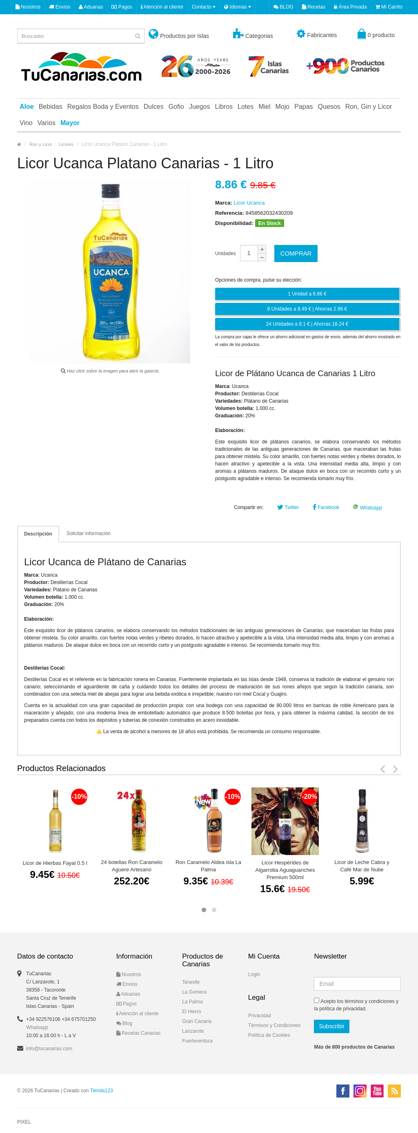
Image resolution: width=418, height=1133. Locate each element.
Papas (303, 106)
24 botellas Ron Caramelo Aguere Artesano (131, 866)
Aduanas (91, 7)
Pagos (121, 7)
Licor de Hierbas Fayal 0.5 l (54, 863)
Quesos (329, 106)
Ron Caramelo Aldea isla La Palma (208, 866)
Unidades (225, 253)
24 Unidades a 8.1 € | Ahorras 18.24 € (307, 324)
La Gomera (194, 992)
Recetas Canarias (138, 1033)
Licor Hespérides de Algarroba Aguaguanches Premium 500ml (285, 870)
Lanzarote (193, 1031)
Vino (26, 122)
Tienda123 (101, 1090)
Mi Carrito (389, 7)
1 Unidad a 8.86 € (307, 294)
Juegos (199, 106)
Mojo (283, 106)
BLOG (283, 7)
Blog (124, 1023)
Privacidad (259, 1015)
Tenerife (191, 982)
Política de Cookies (269, 1035)
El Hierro (191, 1011)
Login (254, 974)
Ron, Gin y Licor (368, 106)
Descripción (38, 534)
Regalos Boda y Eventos (103, 106)
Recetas (313, 7)
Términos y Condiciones (274, 1025)
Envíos (59, 7)
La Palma (192, 1002)
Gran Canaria (196, 1021)
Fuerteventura (197, 1041)
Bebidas (50, 106)
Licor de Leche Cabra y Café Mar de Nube (361, 866)
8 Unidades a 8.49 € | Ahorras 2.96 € (307, 309)
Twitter (288, 507)
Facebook (326, 507)
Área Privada (350, 7)
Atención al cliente (162, 7)
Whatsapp (367, 508)
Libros (224, 106)
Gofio (176, 106)
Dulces (154, 106)
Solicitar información (89, 533)
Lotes (245, 106)
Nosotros (28, 7)
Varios (47, 122)
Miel (264, 106)
